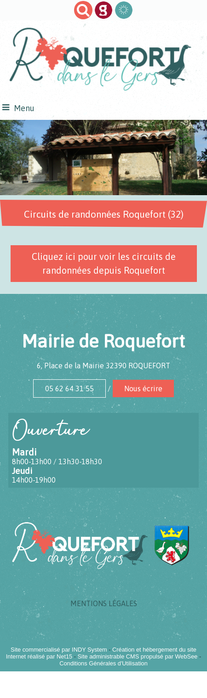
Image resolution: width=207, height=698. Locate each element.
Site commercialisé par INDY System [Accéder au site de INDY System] (59, 649)
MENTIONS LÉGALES (103, 603)
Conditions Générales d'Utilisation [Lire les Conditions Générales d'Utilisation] (103, 663)
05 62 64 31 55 (69, 388)
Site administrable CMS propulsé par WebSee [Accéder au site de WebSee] (138, 656)
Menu (24, 108)
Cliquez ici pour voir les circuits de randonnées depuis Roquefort (104, 263)
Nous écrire (143, 388)
